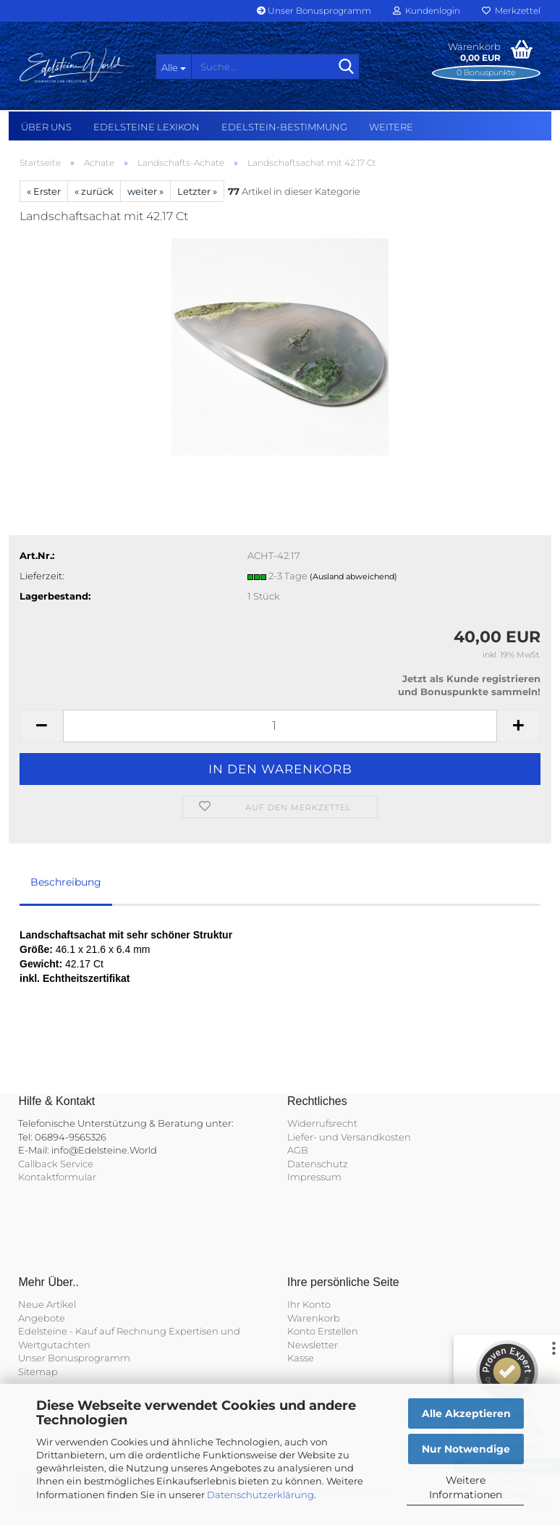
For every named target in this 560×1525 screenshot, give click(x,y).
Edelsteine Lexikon (146, 127)
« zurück (94, 191)
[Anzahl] (280, 726)
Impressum (314, 1176)
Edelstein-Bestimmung (284, 127)
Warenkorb (313, 1318)
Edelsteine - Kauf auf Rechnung (92, 1331)
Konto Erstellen (322, 1331)
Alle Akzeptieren (466, 1413)
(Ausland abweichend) (353, 576)
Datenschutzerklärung (260, 1494)
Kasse (300, 1358)
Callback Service (55, 1163)
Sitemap (38, 1371)
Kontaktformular (57, 1176)
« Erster (44, 191)
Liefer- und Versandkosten (349, 1137)
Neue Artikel (47, 1304)
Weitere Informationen (465, 1487)
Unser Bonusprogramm (314, 10)
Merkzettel (511, 10)
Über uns (46, 127)
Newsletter (312, 1344)
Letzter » (197, 191)
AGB (297, 1150)
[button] (41, 726)
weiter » (145, 191)
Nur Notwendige (466, 1448)
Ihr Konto (309, 1304)
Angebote (41, 1318)
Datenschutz (317, 1163)
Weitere (391, 127)
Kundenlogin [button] (426, 10)
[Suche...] (174, 67)
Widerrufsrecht (322, 1123)
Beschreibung (65, 881)
